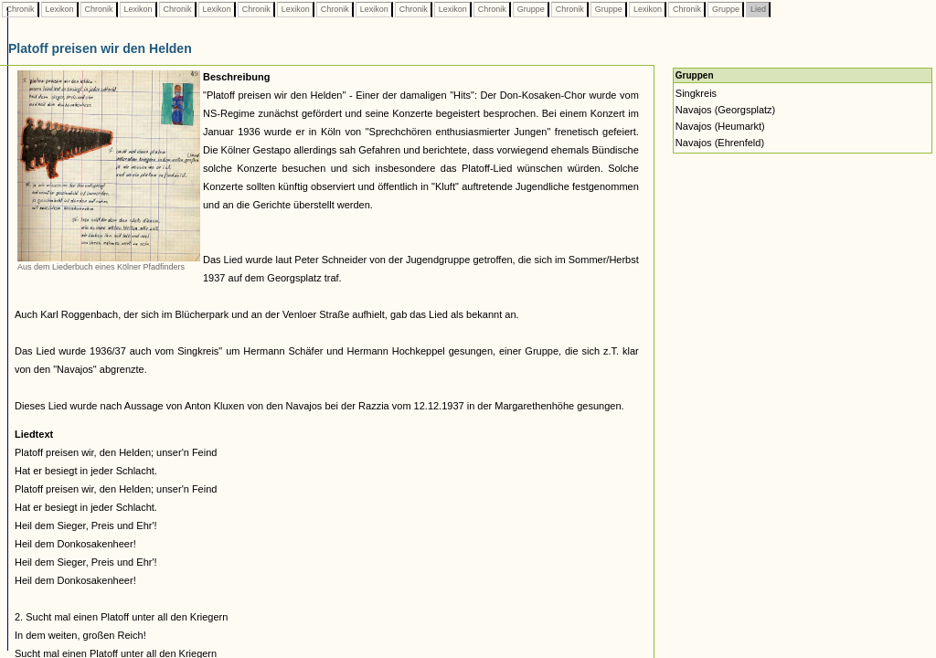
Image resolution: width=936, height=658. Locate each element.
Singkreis (696, 93)
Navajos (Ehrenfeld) (719, 142)
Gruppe (531, 9)
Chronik (20, 9)
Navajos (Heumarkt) (720, 126)
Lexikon (59, 9)
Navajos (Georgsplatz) (725, 109)
